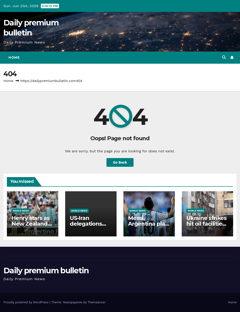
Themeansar (96, 302)
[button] (224, 57)
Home (14, 57)
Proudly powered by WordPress (26, 302)
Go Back (120, 162)
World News (21, 210)
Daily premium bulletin (46, 270)
